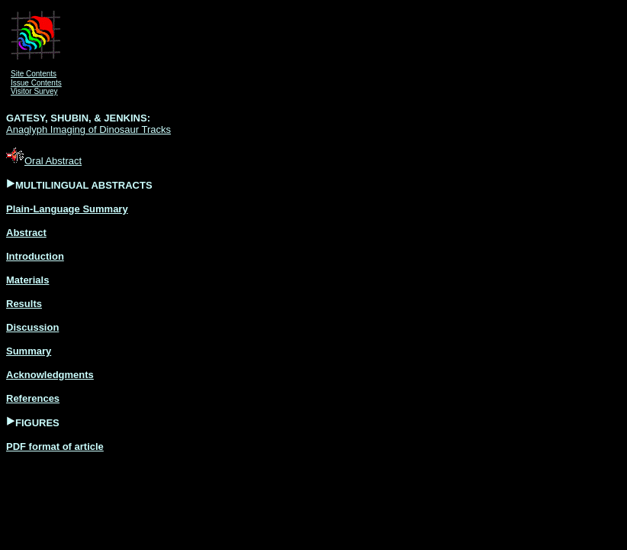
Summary (28, 351)
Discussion (32, 327)
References (32, 398)
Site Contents (33, 74)
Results (24, 303)
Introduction (35, 256)
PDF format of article (55, 446)
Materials (27, 280)
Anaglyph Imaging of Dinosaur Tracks (88, 129)
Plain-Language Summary (67, 209)
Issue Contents (36, 83)
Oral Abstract (44, 161)
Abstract (26, 232)
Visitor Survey (34, 91)
